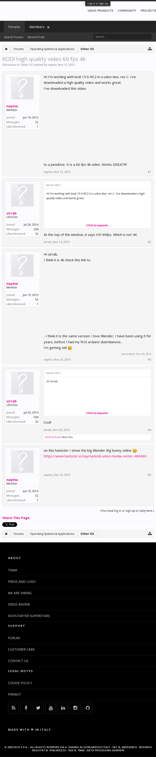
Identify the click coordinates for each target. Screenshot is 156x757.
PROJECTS (148, 10)
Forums (14, 26)
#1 (149, 172)
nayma (52, 65)
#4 (149, 430)
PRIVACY (14, 694)
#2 (149, 242)
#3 (149, 359)
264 (36, 229)
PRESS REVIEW (19, 604)
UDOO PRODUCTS (100, 10)
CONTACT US (18, 661)
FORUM (14, 638)
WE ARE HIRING (20, 593)
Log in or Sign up (98, 3)
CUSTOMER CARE (21, 649)
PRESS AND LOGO (22, 581)
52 (36, 122)
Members (37, 26)
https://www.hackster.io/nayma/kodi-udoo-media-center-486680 (95, 456)
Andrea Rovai (53, 437)
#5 (149, 475)
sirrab (11, 213)
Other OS (26, 65)
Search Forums (13, 37)
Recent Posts (36, 37)
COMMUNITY (127, 10)
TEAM (12, 570)
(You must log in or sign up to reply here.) (127, 511)
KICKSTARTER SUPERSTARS (29, 616)
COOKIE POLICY (20, 683)
